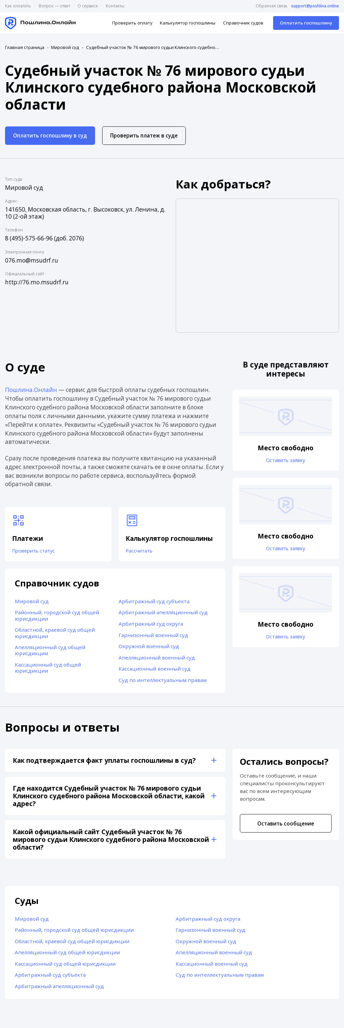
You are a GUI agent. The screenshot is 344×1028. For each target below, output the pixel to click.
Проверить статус (36, 551)
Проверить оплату (132, 23)
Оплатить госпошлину (306, 23)
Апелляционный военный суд (157, 659)
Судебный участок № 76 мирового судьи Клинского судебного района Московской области (153, 47)
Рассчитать (141, 551)
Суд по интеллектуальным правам (163, 681)
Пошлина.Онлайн (31, 390)
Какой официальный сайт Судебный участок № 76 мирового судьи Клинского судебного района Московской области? (111, 841)
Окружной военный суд (149, 647)
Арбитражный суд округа (151, 625)
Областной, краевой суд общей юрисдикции (55, 634)
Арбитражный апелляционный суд (163, 614)
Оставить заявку (285, 460)
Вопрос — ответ (54, 6)
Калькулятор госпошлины (187, 23)
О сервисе (88, 6)
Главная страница (24, 47)
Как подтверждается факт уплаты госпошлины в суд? (104, 761)
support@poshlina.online (315, 6)
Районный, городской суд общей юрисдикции (57, 617)
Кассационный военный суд (154, 670)
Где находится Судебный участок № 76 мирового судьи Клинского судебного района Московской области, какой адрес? (109, 798)
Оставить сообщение (285, 825)
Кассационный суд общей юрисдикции (48, 669)
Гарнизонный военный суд (153, 636)
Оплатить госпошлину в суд (50, 135)
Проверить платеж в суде (144, 135)
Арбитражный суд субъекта (154, 602)
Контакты (115, 6)
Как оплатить (18, 6)
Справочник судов (243, 23)
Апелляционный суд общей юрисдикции (50, 651)
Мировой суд (65, 47)
